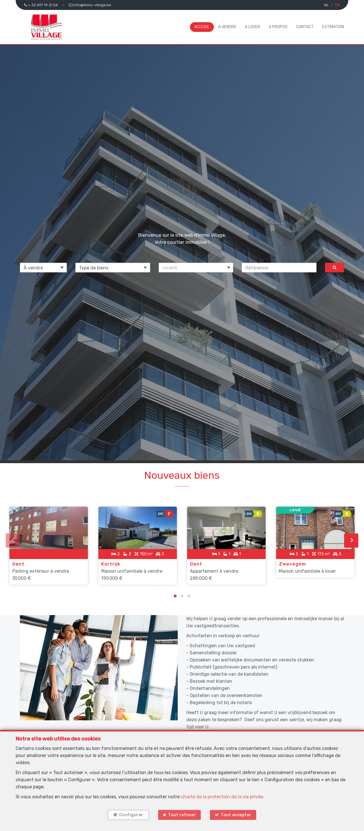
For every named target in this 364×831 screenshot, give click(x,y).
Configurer (131, 814)
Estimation (333, 26)
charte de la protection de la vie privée (222, 796)
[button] (196, 268)
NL (326, 5)
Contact (305, 26)
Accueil (202, 26)
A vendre (227, 26)
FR (337, 5)
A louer (252, 26)
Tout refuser (182, 814)
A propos (278, 26)
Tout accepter (237, 814)
